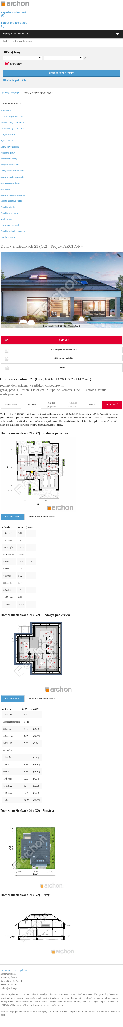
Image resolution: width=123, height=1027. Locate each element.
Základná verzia (13, 516)
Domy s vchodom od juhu (12, 170)
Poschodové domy (9, 158)
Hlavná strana (10, 93)
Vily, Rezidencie (8, 134)
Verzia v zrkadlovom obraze (41, 516)
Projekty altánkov (9, 207)
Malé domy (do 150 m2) (12, 116)
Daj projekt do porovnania (41, 350)
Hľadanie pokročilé (14, 80)
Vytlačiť (36, 367)
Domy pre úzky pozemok (12, 177)
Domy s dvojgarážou (10, 146)
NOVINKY (6, 110)
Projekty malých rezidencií (13, 231)
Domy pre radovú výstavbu (13, 195)
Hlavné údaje (11, 404)
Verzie (92, 404)
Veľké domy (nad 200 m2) (12, 128)
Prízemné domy (8, 152)
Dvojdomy (5, 189)
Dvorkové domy (8, 237)
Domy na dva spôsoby (11, 225)
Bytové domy (7, 140)
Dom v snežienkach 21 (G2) (38, 93)
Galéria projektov (51, 405)
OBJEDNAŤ (112, 404)
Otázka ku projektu (39, 359)
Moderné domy (7, 219)
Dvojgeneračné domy (10, 183)
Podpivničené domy (10, 164)
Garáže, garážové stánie (11, 201)
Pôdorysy (31, 404)
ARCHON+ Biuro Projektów (14, 970)
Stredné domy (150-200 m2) (13, 122)
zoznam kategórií (11, 102)
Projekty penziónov (9, 213)
